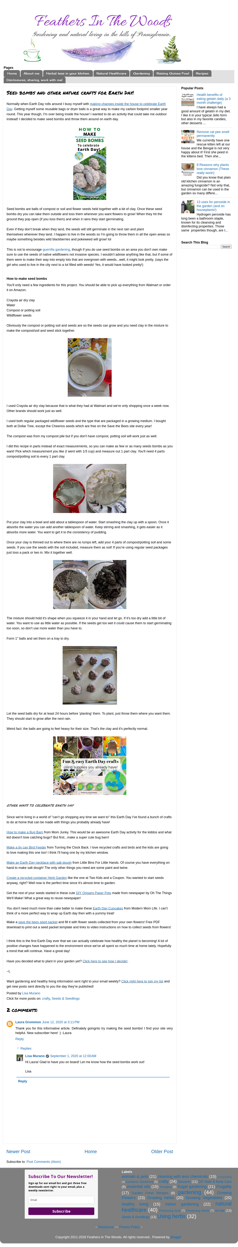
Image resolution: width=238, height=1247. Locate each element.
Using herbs (171, 1216)
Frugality (224, 1186)
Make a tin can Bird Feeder (26, 847)
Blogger (176, 1237)
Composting (224, 1176)
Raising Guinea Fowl (173, 73)
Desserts (184, 1182)
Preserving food (169, 1210)
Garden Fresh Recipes (150, 1193)
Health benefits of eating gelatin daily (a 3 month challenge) (213, 98)
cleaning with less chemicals (183, 1176)
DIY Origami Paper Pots (93, 893)
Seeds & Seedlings (66, 998)
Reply (19, 1039)
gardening (189, 1192)
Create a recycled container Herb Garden (37, 878)
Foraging (166, 1186)
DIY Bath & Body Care (215, 1182)
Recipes (202, 73)
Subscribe (61, 1211)
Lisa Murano (35, 1056)
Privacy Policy (129, 1227)
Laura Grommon (28, 1022)
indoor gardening (182, 1204)
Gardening (141, 73)
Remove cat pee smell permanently (213, 134)
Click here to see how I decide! (105, 961)
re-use (219, 1210)
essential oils (138, 1186)
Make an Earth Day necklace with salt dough (39, 862)
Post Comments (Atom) (44, 1162)
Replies (26, 1048)
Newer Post (18, 1151)
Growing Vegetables (204, 1197)
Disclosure (106, 1227)
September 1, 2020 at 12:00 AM (73, 1056)
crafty (46, 998)
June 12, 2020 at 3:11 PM (60, 1022)
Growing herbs (160, 1197)
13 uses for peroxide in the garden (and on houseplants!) (213, 206)
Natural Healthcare (111, 73)
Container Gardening (139, 1181)
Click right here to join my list (142, 981)
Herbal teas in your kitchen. (68, 73)
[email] (61, 1200)
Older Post (162, 1151)
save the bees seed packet (37, 922)
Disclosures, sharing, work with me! (34, 80)
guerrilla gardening (56, 249)
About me (31, 73)
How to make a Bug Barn (25, 832)
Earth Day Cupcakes (108, 908)
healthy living (135, 1204)
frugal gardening (192, 1186)
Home (12, 73)
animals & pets (135, 1176)
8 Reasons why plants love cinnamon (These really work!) (213, 169)
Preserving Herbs (197, 1210)
